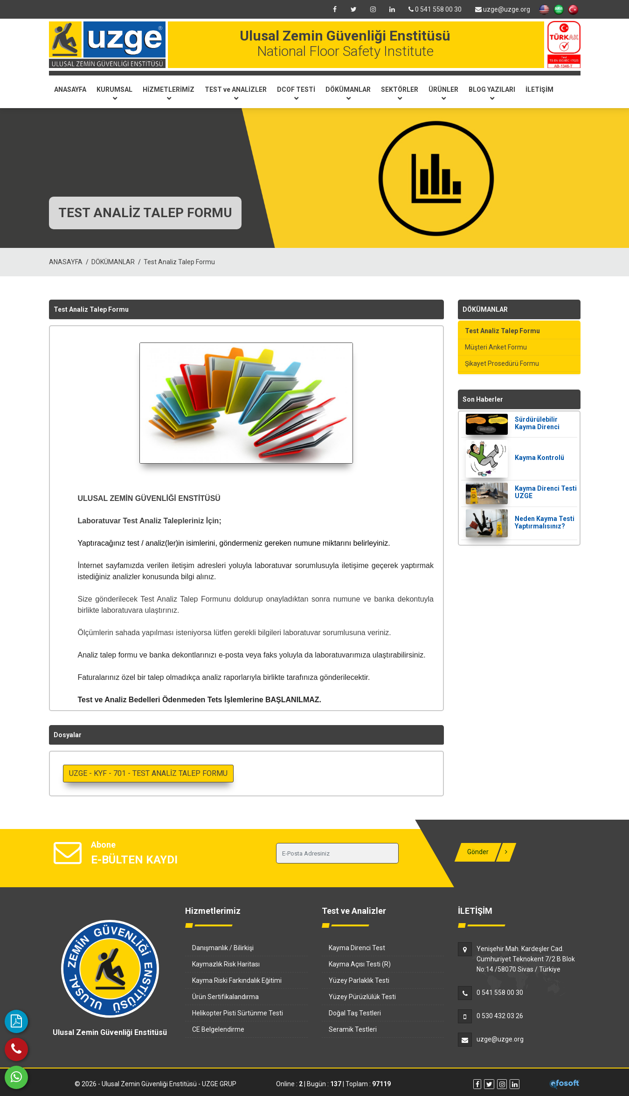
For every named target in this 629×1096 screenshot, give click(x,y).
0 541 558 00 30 (435, 9)
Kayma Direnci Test (357, 948)
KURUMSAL (114, 93)
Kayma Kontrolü (539, 457)
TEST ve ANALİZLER (236, 93)
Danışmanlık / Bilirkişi (223, 948)
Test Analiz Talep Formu (179, 262)
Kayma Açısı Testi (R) (360, 964)
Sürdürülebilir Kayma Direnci (537, 423)
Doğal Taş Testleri (355, 1013)
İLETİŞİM (539, 89)
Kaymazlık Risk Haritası (226, 964)
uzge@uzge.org (502, 9)
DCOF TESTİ (296, 93)
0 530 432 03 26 (500, 1016)
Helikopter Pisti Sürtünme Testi (237, 1013)
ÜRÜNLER (443, 93)
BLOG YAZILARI (492, 93)
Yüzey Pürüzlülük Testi (362, 996)
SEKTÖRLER (399, 93)
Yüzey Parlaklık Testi (359, 980)
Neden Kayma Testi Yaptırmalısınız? (544, 522)
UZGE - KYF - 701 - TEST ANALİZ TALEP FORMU (148, 773)
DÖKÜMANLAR (348, 93)
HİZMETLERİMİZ (168, 93)
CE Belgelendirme (218, 1029)
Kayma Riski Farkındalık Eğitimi (237, 980)
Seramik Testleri (353, 1029)
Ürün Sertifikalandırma (225, 996)
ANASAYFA (70, 89)
